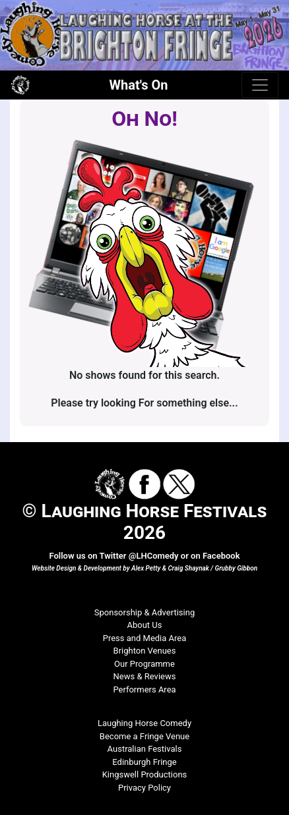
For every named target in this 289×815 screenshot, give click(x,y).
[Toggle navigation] (259, 85)
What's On (139, 85)
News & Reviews (144, 676)
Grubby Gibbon (236, 568)
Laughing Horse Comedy (144, 723)
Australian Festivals (145, 749)
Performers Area (144, 689)
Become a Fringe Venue (144, 736)
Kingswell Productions (144, 774)
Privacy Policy (144, 788)
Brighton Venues (144, 651)
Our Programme (144, 664)
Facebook (221, 556)
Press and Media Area (145, 638)
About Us (144, 625)
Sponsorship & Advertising (144, 612)
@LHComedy (154, 556)
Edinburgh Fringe (144, 762)
